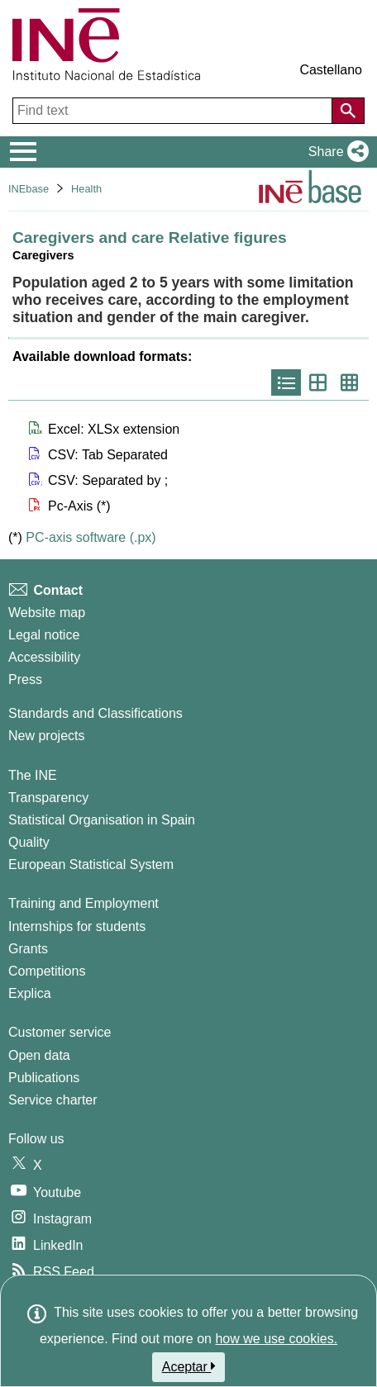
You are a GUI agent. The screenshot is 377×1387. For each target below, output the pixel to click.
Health (86, 189)
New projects (46, 736)
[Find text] (174, 110)
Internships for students (77, 926)
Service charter (53, 1100)
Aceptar (189, 1366)
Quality (29, 842)
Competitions (46, 971)
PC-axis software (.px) (90, 537)
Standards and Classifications (95, 713)
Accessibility (44, 657)
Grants (28, 949)
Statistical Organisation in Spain (101, 820)
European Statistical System (91, 864)
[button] (335, 152)
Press (25, 679)
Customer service (59, 1032)
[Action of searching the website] (348, 110)
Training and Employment (83, 903)
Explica (29, 993)
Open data (39, 1055)
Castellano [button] (330, 70)
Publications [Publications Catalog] (43, 1078)
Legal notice (43, 635)
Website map (46, 613)
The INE (32, 775)
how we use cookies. (276, 1339)
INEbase (28, 189)
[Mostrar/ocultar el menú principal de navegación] (23, 152)
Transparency (48, 798)
